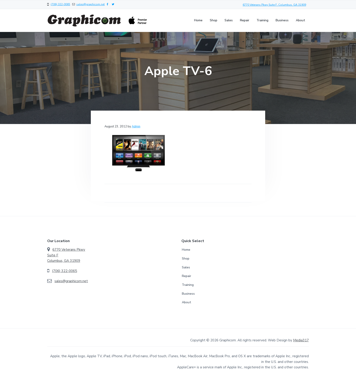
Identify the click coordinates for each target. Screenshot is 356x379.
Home (186, 250)
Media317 (301, 340)
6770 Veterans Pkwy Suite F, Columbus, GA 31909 (274, 5)
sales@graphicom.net (90, 4)
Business (188, 294)
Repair (186, 276)
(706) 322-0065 (60, 4)
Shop (185, 258)
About (186, 302)
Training (188, 285)
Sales (186, 267)
